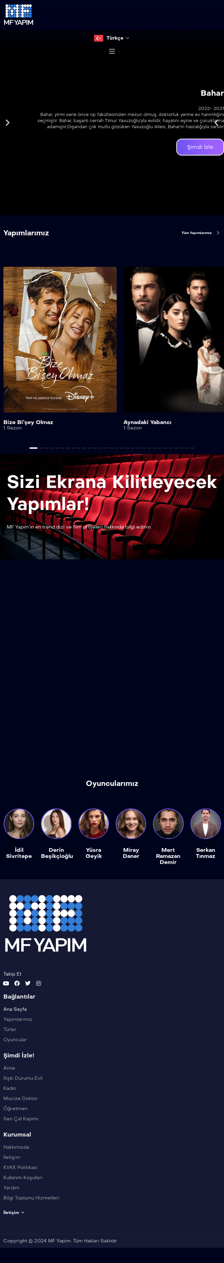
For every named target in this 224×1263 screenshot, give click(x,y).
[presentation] (216, 359)
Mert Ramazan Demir (168, 856)
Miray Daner (131, 853)
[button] (7, 122)
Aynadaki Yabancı (147, 422)
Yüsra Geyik (94, 853)
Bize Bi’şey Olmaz (28, 422)
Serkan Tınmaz (205, 853)
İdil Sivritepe (19, 853)
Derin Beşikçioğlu (57, 853)
